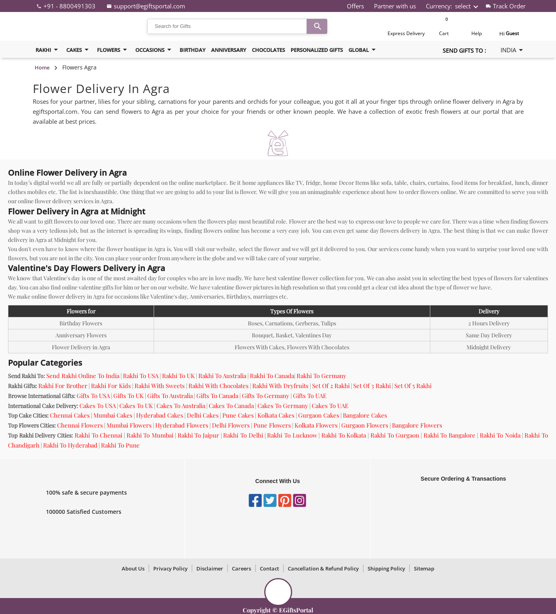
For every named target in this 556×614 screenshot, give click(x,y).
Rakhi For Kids (111, 386)
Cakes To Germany (282, 406)
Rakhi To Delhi (243, 435)
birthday (193, 49)
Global (363, 50)
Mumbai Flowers (129, 425)
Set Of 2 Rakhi (331, 386)
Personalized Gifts (317, 49)
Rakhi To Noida (500, 435)
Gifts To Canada (217, 396)
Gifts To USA (93, 396)
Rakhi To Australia (222, 376)
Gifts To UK (128, 396)
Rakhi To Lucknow (292, 435)
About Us (133, 568)
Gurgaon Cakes (318, 415)
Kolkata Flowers (316, 425)
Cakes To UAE (330, 406)
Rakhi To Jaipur (198, 435)
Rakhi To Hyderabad (70, 445)
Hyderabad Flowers (181, 425)
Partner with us (395, 6)
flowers (113, 50)
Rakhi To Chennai (98, 435)
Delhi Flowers (231, 425)
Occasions (154, 50)
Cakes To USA (97, 406)
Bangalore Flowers (417, 425)
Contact (269, 568)
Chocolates (268, 49)
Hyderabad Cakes (159, 415)
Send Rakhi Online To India (82, 376)
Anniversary (228, 49)
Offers (355, 6)
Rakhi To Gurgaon (394, 435)
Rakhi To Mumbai (150, 435)
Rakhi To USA (140, 376)
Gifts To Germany (265, 396)
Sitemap (424, 568)
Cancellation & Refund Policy (323, 568)
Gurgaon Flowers (364, 425)
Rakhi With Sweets (160, 386)
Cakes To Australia (180, 406)
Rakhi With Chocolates (218, 386)
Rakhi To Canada (272, 376)
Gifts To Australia (170, 396)
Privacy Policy (170, 568)
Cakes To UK (136, 406)
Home (42, 67)
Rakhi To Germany (321, 376)
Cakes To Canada (231, 406)
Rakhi (48, 50)
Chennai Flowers (80, 425)
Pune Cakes (238, 415)
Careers (241, 568)
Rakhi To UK (178, 376)
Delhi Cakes (203, 415)
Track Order (509, 6)
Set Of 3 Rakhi (372, 386)
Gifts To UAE (309, 396)
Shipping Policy (386, 568)
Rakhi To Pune (120, 445)
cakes (78, 50)
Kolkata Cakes (276, 415)
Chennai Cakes (70, 415)
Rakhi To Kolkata (343, 435)
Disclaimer (209, 568)
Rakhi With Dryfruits (280, 386)
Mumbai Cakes (113, 415)
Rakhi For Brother (62, 386)
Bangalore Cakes (365, 415)
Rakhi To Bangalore (449, 435)
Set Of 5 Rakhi (412, 386)
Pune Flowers (272, 425)
